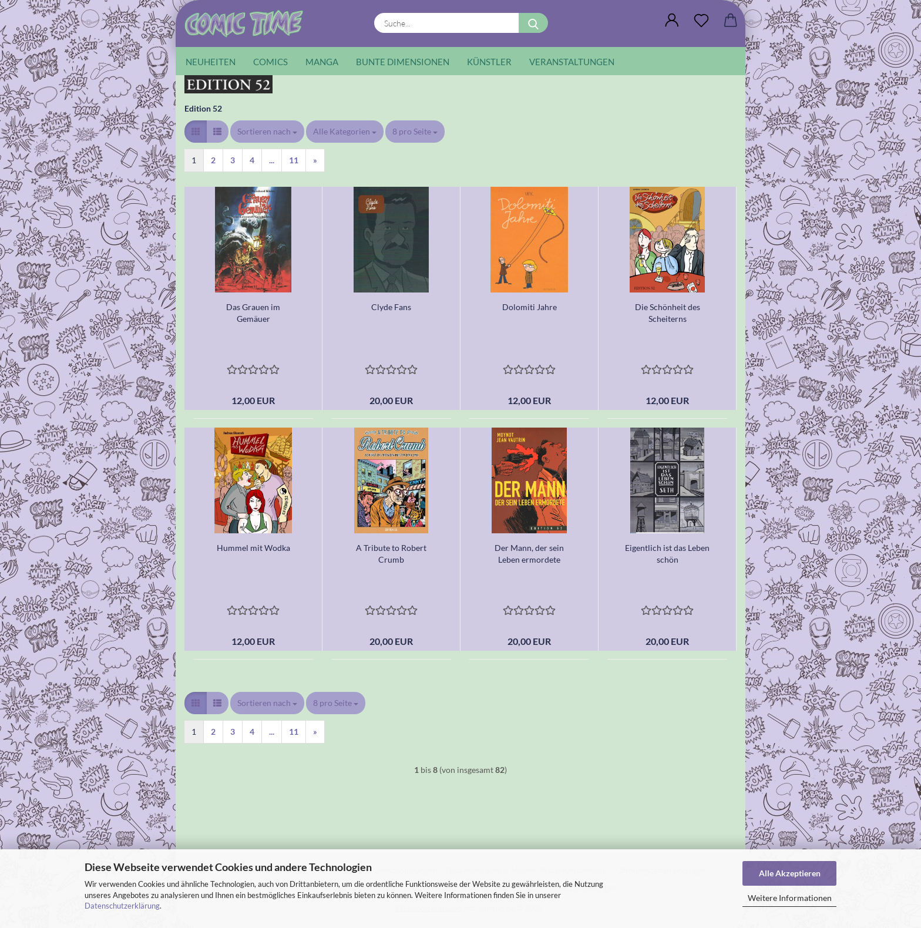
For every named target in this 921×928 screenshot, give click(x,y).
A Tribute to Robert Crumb (391, 553)
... (271, 160)
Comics (270, 61)
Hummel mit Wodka (253, 548)
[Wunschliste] (701, 20)
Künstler (489, 61)
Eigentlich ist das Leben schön (667, 553)
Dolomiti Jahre (529, 307)
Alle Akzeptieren (790, 873)
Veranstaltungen (571, 61)
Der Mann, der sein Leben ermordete (529, 553)
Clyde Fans (391, 307)
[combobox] (267, 131)
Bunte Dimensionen (402, 61)
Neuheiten (211, 61)
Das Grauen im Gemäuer (253, 313)
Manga (321, 61)
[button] (672, 20)
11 (293, 160)
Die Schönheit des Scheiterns (667, 313)
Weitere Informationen (790, 898)
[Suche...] (533, 23)
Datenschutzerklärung (122, 905)
